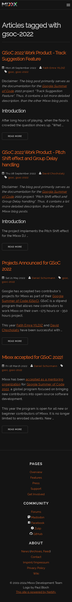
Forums (36, 512)
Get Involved (36, 494)
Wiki (36, 573)
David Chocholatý (53, 173)
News (25, 551)
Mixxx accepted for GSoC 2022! (32, 357)
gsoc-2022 (22, 71)
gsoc (11, 71)
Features (36, 477)
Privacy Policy (36, 568)
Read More (15, 136)
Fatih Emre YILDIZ (54, 67)
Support (36, 488)
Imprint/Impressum (36, 562)
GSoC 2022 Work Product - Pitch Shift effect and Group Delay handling (33, 158)
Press (36, 483)
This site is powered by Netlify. (36, 592)
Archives (36, 551)
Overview (36, 472)
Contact (36, 557)
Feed (46, 551)
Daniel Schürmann (43, 278)
